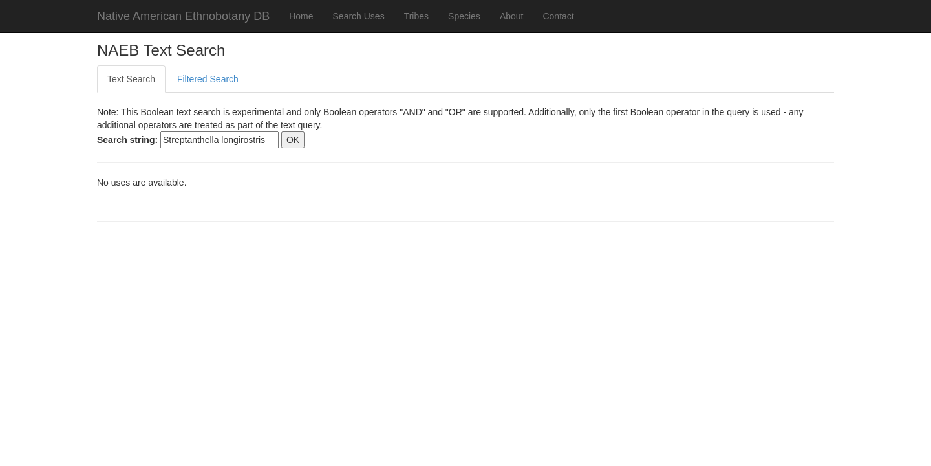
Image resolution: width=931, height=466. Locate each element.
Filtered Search (208, 79)
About (512, 16)
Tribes (416, 16)
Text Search (131, 79)
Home (301, 16)
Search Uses (359, 16)
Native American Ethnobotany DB (183, 16)
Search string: (127, 140)
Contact (557, 16)
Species (464, 16)
